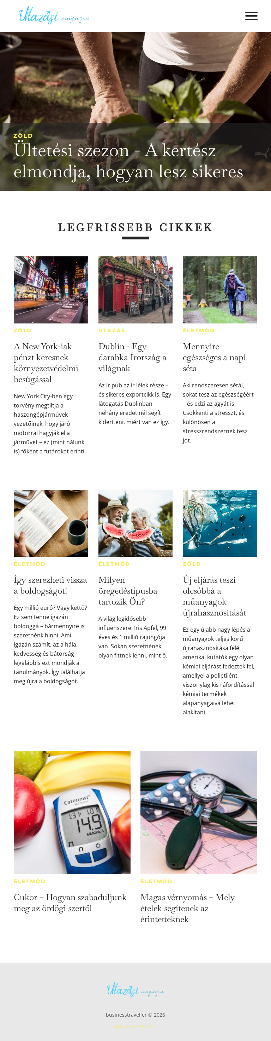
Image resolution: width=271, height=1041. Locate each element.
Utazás (112, 330)
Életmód (199, 330)
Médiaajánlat (135, 1026)
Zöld (23, 135)
